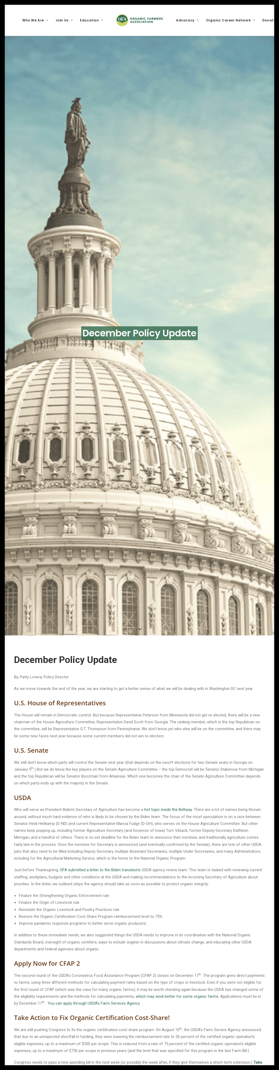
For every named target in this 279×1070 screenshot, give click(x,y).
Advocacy (187, 20)
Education (91, 20)
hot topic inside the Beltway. (168, 699)
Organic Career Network (230, 20)
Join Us (64, 20)
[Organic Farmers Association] (139, 20)
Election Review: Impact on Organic (75, 993)
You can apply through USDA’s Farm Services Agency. (94, 892)
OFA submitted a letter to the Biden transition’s (100, 759)
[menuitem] (35, 20)
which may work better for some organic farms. (178, 885)
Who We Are (35, 20)
